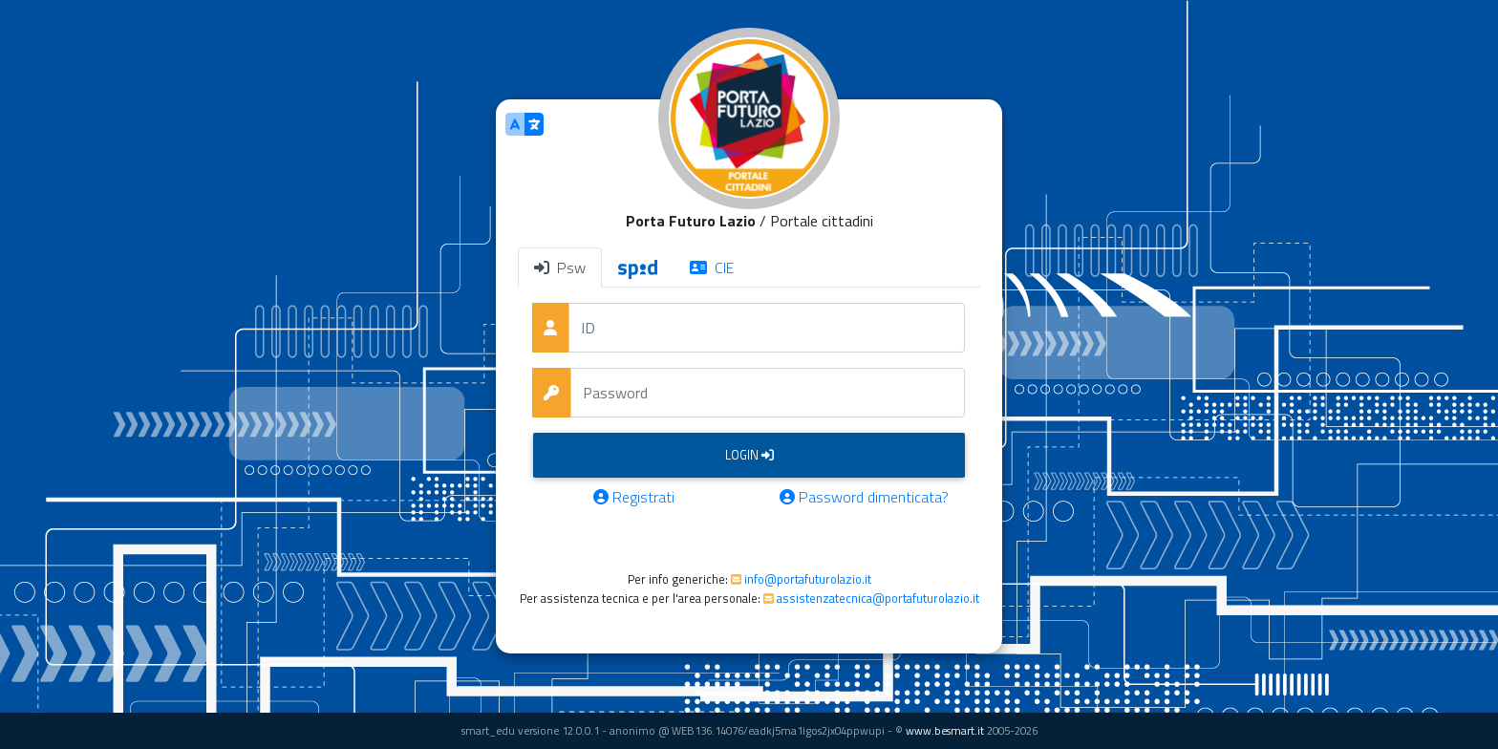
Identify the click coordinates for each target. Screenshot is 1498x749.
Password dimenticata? (864, 496)
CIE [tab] (712, 267)
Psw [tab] (560, 267)
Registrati (633, 496)
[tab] (638, 267)
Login (749, 454)
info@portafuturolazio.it (807, 578)
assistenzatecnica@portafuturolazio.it (878, 598)
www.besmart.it (945, 730)
